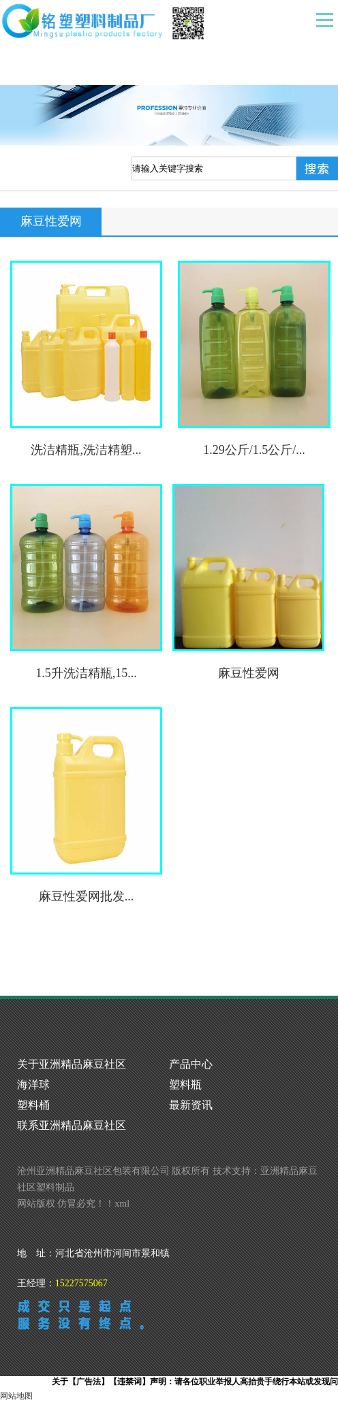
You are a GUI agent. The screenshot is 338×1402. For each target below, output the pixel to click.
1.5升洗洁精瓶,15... (86, 673)
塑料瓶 (185, 1084)
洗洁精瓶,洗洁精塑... (86, 450)
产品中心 (191, 1064)
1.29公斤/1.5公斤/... (254, 450)
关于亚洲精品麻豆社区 (71, 1064)
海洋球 (33, 1084)
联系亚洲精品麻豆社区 (71, 1125)
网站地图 (16, 1396)
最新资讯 (191, 1105)
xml (121, 1204)
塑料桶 (33, 1105)
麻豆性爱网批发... (86, 896)
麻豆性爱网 (248, 673)
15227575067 (81, 1283)
